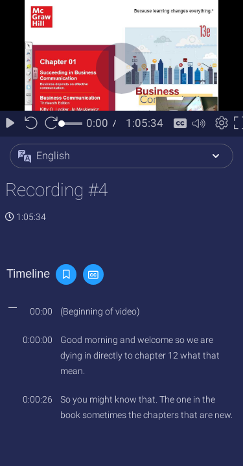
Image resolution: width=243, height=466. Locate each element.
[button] (121, 156)
